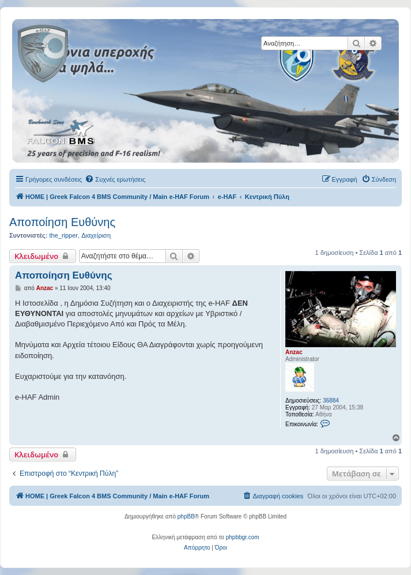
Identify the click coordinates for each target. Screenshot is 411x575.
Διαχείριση (96, 235)
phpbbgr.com (242, 537)
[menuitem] (115, 179)
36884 (331, 400)
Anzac (293, 352)
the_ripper (63, 235)
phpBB (186, 516)
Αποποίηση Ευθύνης (62, 222)
